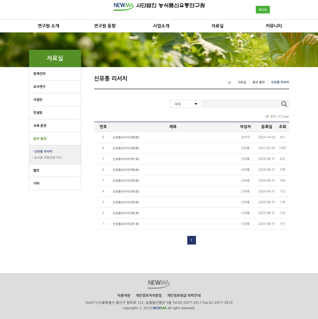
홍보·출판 (40, 138)
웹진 (36, 170)
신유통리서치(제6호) (126, 169)
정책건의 (39, 73)
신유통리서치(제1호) (126, 224)
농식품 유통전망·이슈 (48, 157)
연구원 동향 (105, 26)
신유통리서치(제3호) (126, 202)
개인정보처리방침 (149, 295)
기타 (36, 183)
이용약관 (123, 295)
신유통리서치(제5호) (126, 180)
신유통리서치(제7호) (126, 159)
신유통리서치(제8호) (126, 148)
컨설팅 (37, 112)
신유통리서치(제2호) (126, 213)
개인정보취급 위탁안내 (184, 295)
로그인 (263, 9)
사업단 (37, 99)
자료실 (217, 26)
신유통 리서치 (43, 151)
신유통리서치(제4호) (126, 191)
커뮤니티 (274, 26)
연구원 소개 (48, 26)
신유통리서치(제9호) (126, 137)
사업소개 (161, 26)
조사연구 (39, 86)
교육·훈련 (40, 125)
